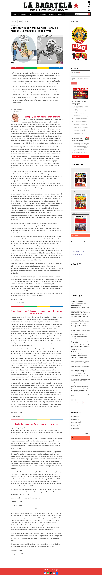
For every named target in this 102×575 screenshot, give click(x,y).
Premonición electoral (75, 338)
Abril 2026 (74, 416)
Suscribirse (74, 83)
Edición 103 (74, 191)
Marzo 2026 (75, 418)
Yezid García (26, 21)
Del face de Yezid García (76, 351)
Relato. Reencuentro (75, 382)
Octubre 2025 (75, 424)
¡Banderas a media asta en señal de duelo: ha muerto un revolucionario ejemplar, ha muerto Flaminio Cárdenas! (80, 390)
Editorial (31, 14)
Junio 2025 (74, 428)
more (72, 406)
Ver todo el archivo (76, 437)
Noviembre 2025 (76, 422)
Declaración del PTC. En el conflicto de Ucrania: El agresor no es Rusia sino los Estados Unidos (79, 375)
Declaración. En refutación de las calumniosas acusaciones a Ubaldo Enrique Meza (80, 366)
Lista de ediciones (42, 14)
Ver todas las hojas (76, 156)
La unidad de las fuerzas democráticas (79, 336)
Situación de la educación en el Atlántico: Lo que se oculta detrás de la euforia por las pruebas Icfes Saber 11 (80, 325)
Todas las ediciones (76, 235)
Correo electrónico (75, 72)
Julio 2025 (74, 427)
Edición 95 (13, 21)
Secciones (52, 14)
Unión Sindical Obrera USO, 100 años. (79, 63)
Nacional (20, 21)
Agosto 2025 (75, 425)
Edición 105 (74, 170)
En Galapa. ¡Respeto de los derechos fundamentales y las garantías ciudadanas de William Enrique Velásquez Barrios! (80, 313)
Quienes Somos (22, 14)
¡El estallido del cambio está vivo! (77, 139)
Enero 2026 (74, 419)
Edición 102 (74, 213)
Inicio (14, 14)
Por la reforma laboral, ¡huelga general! (79, 102)
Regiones (61, 14)
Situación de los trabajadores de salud (79, 334)
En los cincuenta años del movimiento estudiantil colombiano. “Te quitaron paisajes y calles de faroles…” (80, 331)
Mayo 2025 (74, 430)
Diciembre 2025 (75, 421)
